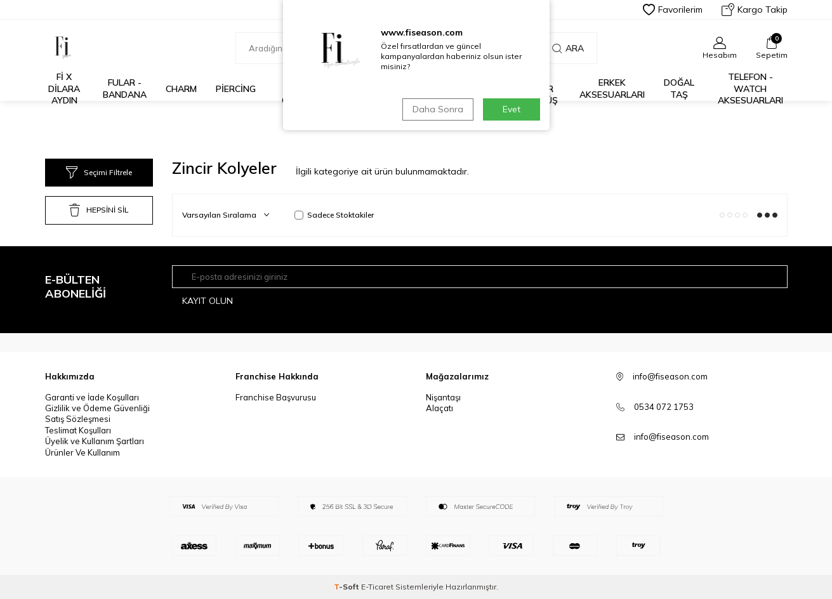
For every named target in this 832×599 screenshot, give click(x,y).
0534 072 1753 (664, 407)
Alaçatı (439, 408)
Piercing (236, 89)
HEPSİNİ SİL (98, 210)
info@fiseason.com (671, 436)
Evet (511, 109)
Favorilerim (673, 9)
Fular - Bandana (125, 88)
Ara (568, 48)
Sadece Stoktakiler (334, 215)
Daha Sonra (438, 109)
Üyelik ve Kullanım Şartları (94, 441)
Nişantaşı (443, 397)
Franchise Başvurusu (275, 397)
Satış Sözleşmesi (77, 419)
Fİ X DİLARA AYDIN (64, 89)
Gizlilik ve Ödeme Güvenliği (97, 408)
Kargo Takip (755, 9)
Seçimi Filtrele (99, 172)
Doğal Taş (679, 88)
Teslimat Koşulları (78, 430)
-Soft (347, 586)
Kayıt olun (207, 300)
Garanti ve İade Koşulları (92, 397)
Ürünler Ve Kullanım (82, 452)
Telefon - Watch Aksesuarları (750, 89)
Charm (181, 89)
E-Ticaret (377, 586)
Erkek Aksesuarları (612, 88)
